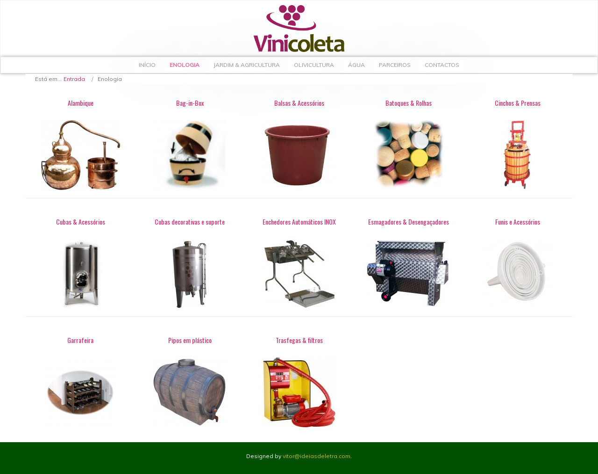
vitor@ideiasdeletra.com (316, 455)
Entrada (74, 78)
